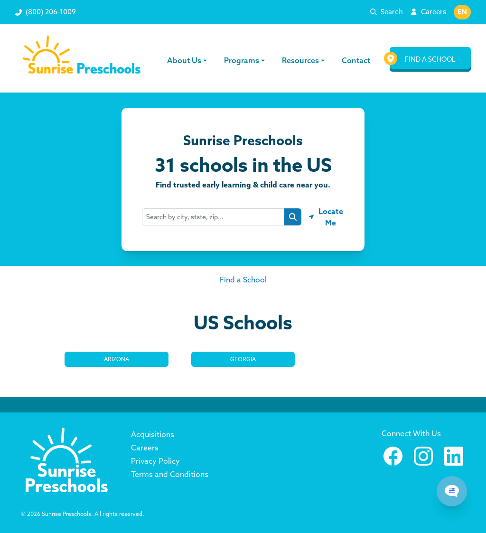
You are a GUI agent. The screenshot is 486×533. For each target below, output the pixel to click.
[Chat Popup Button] (452, 491)
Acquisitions (152, 434)
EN (462, 11)
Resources (303, 60)
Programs (245, 60)
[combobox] (213, 216)
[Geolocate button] (326, 217)
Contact (355, 60)
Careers (433, 11)
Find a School (243, 279)
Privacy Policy (155, 461)
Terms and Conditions (169, 474)
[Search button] (292, 216)
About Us (188, 60)
